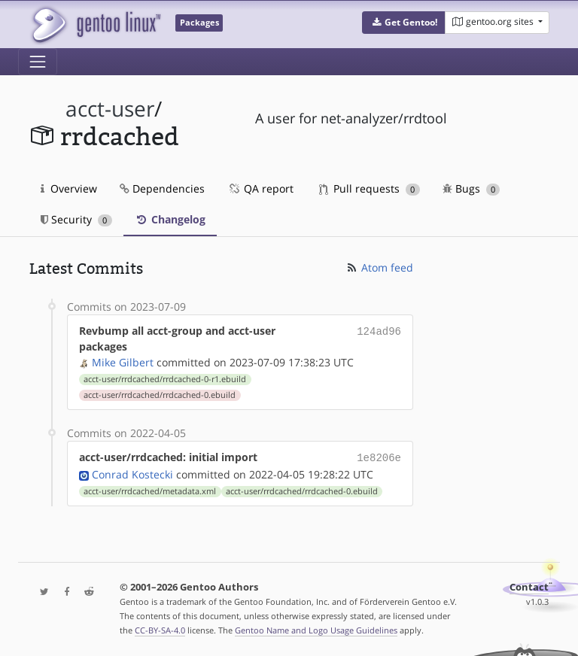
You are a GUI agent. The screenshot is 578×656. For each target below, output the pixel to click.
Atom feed (379, 267)
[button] (404, 22)
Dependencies (162, 188)
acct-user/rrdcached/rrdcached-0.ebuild (160, 395)
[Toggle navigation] (37, 61)
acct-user (109, 109)
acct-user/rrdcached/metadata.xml (150, 489)
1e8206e (379, 457)
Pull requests (369, 188)
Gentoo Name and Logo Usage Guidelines (316, 628)
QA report (260, 188)
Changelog (170, 219)
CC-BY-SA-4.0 (160, 628)
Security (76, 219)
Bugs (471, 188)
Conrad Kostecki (132, 473)
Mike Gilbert (123, 362)
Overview (69, 188)
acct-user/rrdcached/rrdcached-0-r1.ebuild (165, 379)
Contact (529, 585)
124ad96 (379, 330)
